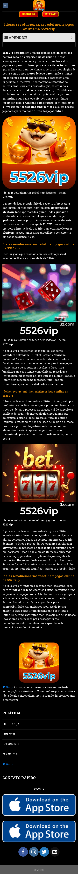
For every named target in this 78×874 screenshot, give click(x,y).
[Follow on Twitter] (44, 846)
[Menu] (5, 5)
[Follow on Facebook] (23, 846)
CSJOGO (39, 864)
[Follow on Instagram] (34, 846)
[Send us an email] (55, 846)
